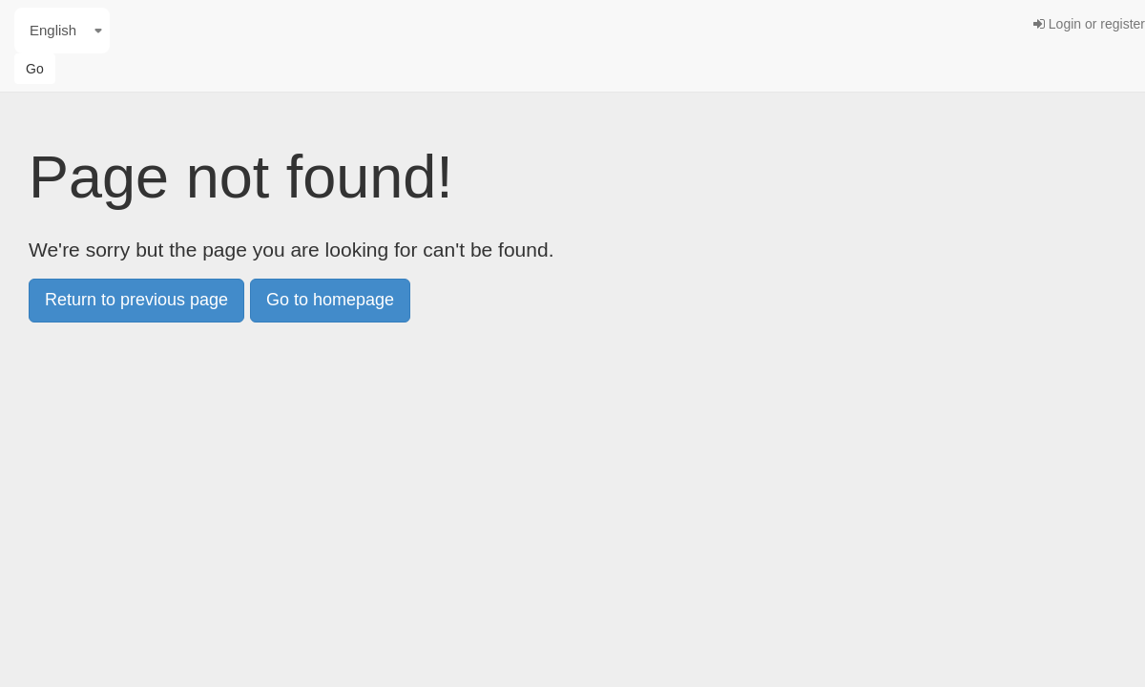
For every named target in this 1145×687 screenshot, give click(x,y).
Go (35, 68)
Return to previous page (136, 299)
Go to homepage (330, 299)
